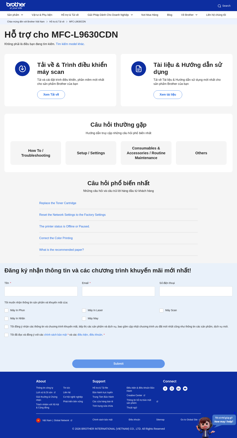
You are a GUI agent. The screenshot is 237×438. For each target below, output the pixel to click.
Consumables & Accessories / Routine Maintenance (146, 153)
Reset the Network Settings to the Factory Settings (72, 214)
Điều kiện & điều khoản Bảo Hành (140, 389)
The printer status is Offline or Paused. (64, 226)
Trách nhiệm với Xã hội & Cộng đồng (47, 406)
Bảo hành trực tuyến (103, 392)
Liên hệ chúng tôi (216, 14)
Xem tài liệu (168, 94)
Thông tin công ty (44, 388)
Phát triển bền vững (73, 401)
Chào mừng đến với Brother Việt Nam (26, 21)
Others (201, 153)
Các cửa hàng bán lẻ (103, 401)
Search (224, 6)
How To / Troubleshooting (35, 153)
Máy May (93, 318)
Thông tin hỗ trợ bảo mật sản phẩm (139, 401)
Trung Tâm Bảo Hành (103, 397)
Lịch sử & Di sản (44, 392)
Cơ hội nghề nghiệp (73, 397)
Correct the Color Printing (56, 238)
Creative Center (134, 395)
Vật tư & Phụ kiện (42, 14)
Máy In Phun (17, 310)
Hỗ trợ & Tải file (100, 388)
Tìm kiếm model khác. (70, 44)
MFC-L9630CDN (77, 21)
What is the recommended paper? (61, 249)
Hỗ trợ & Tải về (70, 14)
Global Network (61, 420)
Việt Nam (43, 420)
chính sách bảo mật (55, 334)
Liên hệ (67, 392)
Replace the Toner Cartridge (57, 203)
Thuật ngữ (132, 407)
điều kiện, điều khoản (90, 334)
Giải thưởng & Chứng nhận (46, 398)
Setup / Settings (91, 153)
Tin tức (66, 388)
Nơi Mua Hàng (149, 14)
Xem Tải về (51, 94)
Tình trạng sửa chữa (103, 406)
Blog (169, 14)
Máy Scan (171, 310)
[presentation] (32, 348)
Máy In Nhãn (17, 318)
